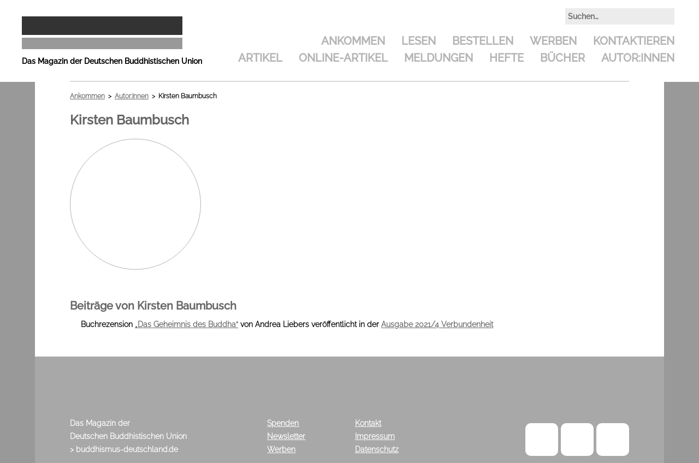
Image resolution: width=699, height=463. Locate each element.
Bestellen (482, 41)
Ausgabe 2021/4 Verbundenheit (437, 324)
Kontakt (368, 423)
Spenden (283, 423)
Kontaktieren (633, 41)
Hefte (506, 57)
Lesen (418, 41)
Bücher (562, 57)
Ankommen (353, 41)
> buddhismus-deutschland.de (124, 449)
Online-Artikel (343, 57)
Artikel (260, 57)
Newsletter (286, 436)
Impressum (375, 436)
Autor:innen (637, 57)
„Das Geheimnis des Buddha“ (186, 324)
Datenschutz (377, 449)
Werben (553, 41)
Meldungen (438, 57)
